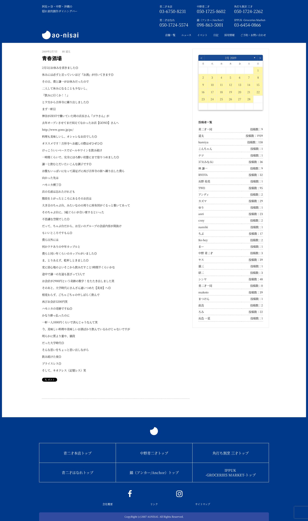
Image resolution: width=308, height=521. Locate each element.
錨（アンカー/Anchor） (211, 20)
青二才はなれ (167, 20)
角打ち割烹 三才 (243, 6)
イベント (202, 35)
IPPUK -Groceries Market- (250, 20)
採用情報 (229, 35)
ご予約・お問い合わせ (253, 35)
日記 (215, 35)
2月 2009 (230, 58)
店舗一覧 (170, 35)
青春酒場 (52, 58)
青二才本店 (166, 6)
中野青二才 (203, 6)
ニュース (186, 35)
